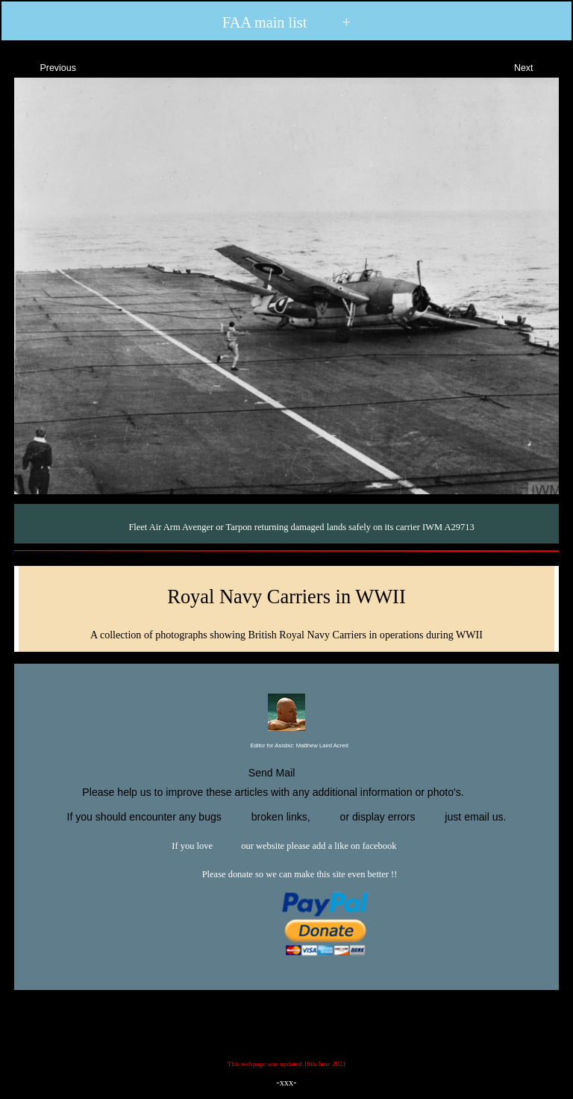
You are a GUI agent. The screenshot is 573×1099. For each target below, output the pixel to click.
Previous (44, 66)
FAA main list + (286, 23)
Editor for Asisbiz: (286, 746)
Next (537, 66)
